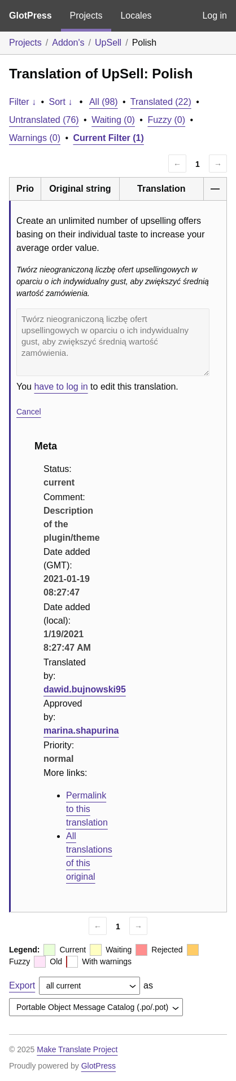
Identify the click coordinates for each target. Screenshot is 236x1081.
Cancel (28, 411)
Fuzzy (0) (166, 120)
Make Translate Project (77, 1049)
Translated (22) (160, 102)
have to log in (61, 386)
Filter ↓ (22, 102)
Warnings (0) (34, 138)
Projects (86, 15)
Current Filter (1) (108, 138)
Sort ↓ (61, 102)
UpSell (108, 42)
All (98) (103, 102)
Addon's (68, 42)
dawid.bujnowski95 (84, 689)
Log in (214, 15)
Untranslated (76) (44, 120)
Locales (135, 15)
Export (22, 985)
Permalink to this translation (87, 809)
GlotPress (30, 15)
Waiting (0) (113, 120)
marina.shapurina (81, 730)
